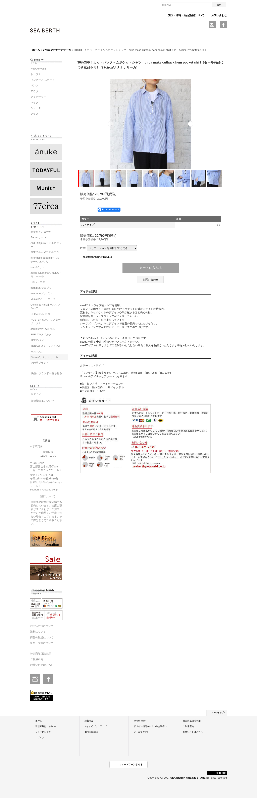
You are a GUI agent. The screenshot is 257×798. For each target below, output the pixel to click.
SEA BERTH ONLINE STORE (188, 777)
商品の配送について (42, 637)
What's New (140, 720)
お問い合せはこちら (42, 664)
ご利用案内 (36, 659)
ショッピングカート (45, 732)
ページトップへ (219, 712)
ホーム (38, 720)
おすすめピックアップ (96, 726)
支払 (170, 15)
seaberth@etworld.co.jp (44, 489)
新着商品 (89, 720)
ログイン (36, 393)
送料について (38, 631)
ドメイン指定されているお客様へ (150, 726)
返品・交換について (42, 643)
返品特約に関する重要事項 (97, 257)
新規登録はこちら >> (42, 400)
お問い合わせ (219, 15)
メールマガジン (141, 732)
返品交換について (194, 15)
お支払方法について (42, 626)
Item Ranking (91, 732)
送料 (178, 15)
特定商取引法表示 (40, 653)
